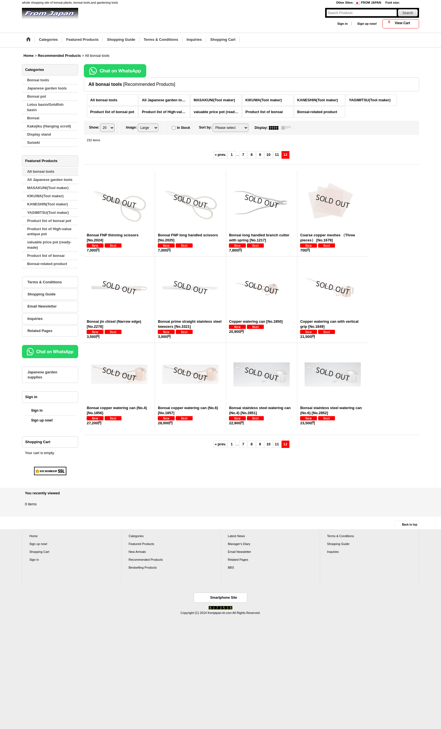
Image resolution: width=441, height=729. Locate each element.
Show (94, 127)
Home (33, 536)
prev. (220, 154)
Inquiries (34, 319)
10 (268, 154)
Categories (136, 536)
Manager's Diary (239, 544)
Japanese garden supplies (42, 374)
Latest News (236, 536)
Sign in (342, 23)
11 (277, 154)
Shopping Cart (39, 551)
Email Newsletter (42, 306)
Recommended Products (146, 559)
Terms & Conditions (44, 282)
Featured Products (141, 544)
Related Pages (39, 331)
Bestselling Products (143, 567)
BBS (231, 567)
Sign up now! (367, 23)
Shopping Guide (41, 294)
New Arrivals (137, 551)
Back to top (409, 524)
